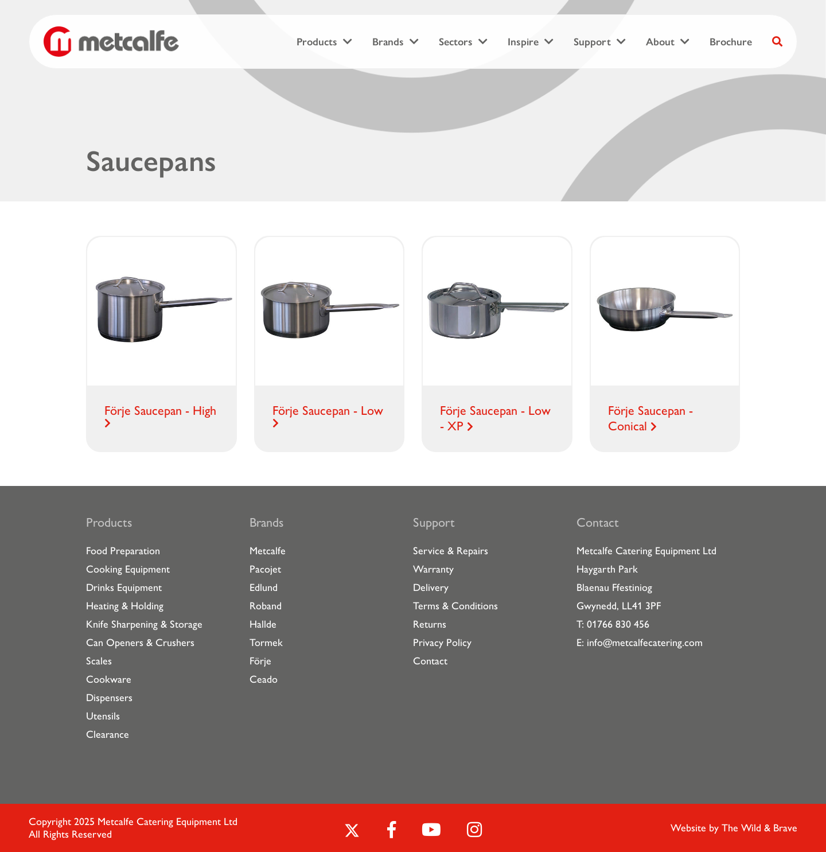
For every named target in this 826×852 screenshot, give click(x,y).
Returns (429, 624)
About (660, 42)
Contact (430, 661)
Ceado (264, 679)
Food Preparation (123, 550)
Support (592, 42)
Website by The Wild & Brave (734, 828)
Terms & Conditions (455, 606)
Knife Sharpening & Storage (144, 624)
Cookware (108, 679)
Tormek (266, 642)
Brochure (731, 42)
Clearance (107, 734)
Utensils (103, 716)
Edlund (264, 587)
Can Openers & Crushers (140, 642)
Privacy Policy (442, 642)
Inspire (523, 42)
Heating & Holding (124, 606)
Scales (99, 661)
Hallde (263, 624)
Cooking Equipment (128, 569)
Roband (266, 606)
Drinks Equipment (124, 587)
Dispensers (109, 697)
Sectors (456, 42)
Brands (388, 42)
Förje (260, 661)
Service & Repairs (450, 550)
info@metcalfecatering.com (645, 642)
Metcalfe (268, 550)
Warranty (433, 569)
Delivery (431, 587)
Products (317, 42)
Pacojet (265, 569)
